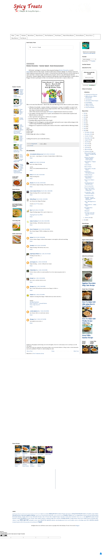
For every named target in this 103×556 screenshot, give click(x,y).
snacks (96, 520)
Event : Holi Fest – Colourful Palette (38, 303)
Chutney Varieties (89, 105)
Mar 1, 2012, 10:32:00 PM (41, 270)
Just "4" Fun (36, 203)
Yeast (78, 516)
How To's (75, 515)
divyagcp (32, 286)
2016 (85, 123)
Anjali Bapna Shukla (34, 253)
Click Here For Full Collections (89, 53)
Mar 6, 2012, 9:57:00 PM (39, 294)
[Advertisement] (54, 24)
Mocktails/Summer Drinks (18, 516)
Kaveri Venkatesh (34, 229)
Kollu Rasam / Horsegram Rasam (89, 172)
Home (12, 35)
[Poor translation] (5, 535)
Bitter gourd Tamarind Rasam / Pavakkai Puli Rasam (90, 154)
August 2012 (88, 140)
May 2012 (87, 145)
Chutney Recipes (80, 35)
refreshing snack (82, 520)
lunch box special (46, 520)
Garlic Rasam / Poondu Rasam (90, 169)
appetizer (88, 516)
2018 (85, 119)
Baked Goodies (39, 35)
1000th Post (14, 513)
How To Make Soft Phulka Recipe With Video (89, 321)
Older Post (76, 351)
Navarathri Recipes (37, 516)
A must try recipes (44, 513)
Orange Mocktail (21, 119)
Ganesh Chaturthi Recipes (58, 515)
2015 (85, 124)
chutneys (43, 518)
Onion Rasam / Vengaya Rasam (90, 162)
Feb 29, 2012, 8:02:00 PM (44, 229)
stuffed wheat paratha (24, 522)
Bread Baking (88, 102)
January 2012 (88, 217)
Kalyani (28, 71)
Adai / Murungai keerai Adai (90, 202)
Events (31, 145)
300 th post (28, 513)
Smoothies (63, 516)
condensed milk (49, 518)
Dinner (96, 513)
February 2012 (88, 151)
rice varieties (90, 520)
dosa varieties (57, 518)
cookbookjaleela (34, 311)
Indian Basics (80, 515)
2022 (85, 117)
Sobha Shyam (33, 199)
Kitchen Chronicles (64, 70)
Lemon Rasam (88, 164)
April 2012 (87, 147)
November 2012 (88, 134)
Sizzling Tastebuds (34, 302)
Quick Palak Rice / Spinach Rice (89, 177)
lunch (39, 520)
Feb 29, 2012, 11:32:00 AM (38, 174)
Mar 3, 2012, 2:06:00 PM (39, 286)
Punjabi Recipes (56, 516)
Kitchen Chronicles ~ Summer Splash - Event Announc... (89, 158)
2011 (85, 220)
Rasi (31, 210)
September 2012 (89, 138)
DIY (71, 513)
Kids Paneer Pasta (18, 454)
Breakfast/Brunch (61, 513)
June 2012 (87, 143)
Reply (31, 158)
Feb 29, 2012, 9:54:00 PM (40, 245)
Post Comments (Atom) (38, 353)
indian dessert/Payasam (89, 518)
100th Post (19, 513)
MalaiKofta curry (26, 454)
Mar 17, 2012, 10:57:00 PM (40, 319)
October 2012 (88, 136)
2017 (85, 121)
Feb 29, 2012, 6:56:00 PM (43, 221)
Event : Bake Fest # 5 (35, 304)
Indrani (31, 237)
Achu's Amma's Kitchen (35, 191)
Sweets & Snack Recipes (68, 35)
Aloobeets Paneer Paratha (26, 464)
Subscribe (23, 35)
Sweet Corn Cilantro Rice (89, 180)
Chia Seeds (68, 513)
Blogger (77, 525)
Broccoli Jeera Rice (89, 195)
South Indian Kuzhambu (71, 516)
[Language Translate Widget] (89, 59)
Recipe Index (31, 35)
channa (39, 518)
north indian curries (73, 520)
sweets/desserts (33, 522)
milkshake (53, 520)
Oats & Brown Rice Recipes (91, 100)
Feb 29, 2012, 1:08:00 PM (46, 191)
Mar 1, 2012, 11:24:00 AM (41, 262)
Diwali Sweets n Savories (19, 515)
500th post (37, 513)
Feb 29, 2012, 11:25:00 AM (39, 162)
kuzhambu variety (33, 520)
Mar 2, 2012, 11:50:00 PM (39, 278)
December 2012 (88, 132)
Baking (51, 513)
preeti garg (32, 262)
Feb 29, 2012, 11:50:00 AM (39, 182)
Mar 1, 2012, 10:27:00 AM (44, 253)
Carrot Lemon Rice (89, 186)
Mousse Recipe (29, 516)
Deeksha (32, 245)
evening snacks (65, 518)
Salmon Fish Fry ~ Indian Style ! (90, 205)
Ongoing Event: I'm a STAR (36, 214)
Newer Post (29, 351)
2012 (85, 130)
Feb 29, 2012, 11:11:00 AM (49, 154)
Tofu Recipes (23, 38)
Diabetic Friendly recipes (89, 513)
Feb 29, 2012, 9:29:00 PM (39, 237)
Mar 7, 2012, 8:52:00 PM (43, 311)
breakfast (23, 518)
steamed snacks (16, 522)
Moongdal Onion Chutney (88, 208)
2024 (85, 113)
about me (81, 516)
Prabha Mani (33, 270)
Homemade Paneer (18, 464)
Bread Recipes (15, 38)
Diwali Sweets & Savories (91, 94)
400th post (33, 513)
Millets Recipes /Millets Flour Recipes (91, 97)
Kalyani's (51, 111)
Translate (91, 61)
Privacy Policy (89, 35)
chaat (36, 518)
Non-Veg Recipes (49, 35)
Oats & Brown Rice (47, 516)
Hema (31, 174)
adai (84, 516)
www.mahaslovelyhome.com (36, 154)
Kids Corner (58, 35)
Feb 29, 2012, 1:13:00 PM (41, 199)
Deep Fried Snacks (89, 107)
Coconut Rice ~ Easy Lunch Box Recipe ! (89, 193)
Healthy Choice (68, 515)
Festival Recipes (44, 515)
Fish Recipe (50, 515)
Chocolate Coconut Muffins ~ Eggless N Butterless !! (90, 198)
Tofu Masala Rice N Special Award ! (89, 183)
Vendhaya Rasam (88, 174)
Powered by (89, 85)
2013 (85, 128)
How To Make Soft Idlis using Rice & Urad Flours (89, 304)
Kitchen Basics (94, 515)
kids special (24, 520)
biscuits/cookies (16, 518)
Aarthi (31, 162)
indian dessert (80, 518)
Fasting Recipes (38, 515)
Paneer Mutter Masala (41, 464)
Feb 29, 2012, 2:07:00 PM (37, 210)
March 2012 (87, 149)
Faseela (31, 182)
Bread (54, 513)
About (17, 35)
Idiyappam (87, 210)
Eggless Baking (89, 104)
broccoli (28, 518)
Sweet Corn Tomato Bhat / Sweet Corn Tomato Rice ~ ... (90, 189)
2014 (85, 126)
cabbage (32, 518)
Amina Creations (34, 221)
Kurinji (31, 278)
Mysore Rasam (88, 166)
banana (93, 516)
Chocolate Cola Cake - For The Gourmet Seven (90, 214)
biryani (96, 516)
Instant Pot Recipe (87, 515)
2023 (85, 115)
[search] (50, 47)
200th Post (24, 513)
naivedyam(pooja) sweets (62, 520)
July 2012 (87, 141)
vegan (40, 522)
